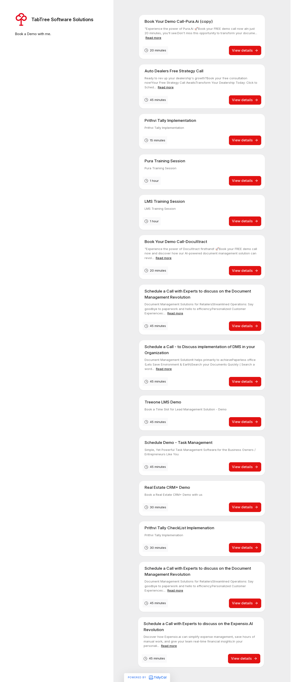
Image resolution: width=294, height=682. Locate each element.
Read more (153, 38)
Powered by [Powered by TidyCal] (147, 677)
